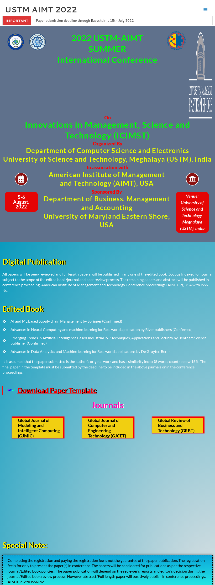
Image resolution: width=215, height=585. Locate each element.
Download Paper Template (57, 390)
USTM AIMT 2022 (41, 9)
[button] (21, 202)
